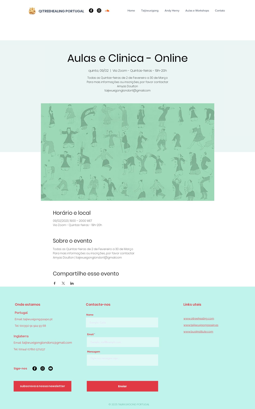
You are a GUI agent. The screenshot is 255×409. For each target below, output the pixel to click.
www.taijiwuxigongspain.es (200, 325)
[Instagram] (99, 10)
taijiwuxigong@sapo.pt (37, 319)
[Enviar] (122, 386)
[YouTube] (50, 368)
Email (90, 334)
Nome (89, 314)
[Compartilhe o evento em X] (63, 283)
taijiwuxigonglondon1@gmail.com (47, 342)
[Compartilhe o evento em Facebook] (54, 283)
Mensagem (93, 351)
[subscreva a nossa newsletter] (42, 386)
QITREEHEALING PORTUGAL (61, 11)
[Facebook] (91, 10)
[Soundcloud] (107, 10)
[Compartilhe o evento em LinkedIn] (72, 283)
